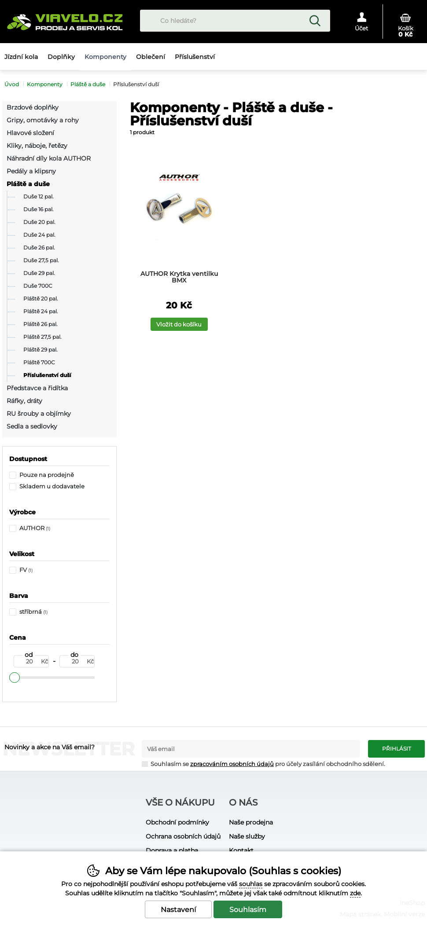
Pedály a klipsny (31, 171)
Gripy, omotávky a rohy (43, 120)
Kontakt (241, 850)
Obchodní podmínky (177, 822)
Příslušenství (195, 57)
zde (355, 893)
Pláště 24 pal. (40, 311)
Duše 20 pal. (39, 222)
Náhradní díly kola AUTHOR (49, 158)
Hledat (314, 21)
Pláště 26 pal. (40, 324)
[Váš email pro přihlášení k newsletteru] (251, 749)
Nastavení (178, 909)
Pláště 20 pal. (40, 299)
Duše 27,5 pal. (41, 260)
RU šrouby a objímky (39, 414)
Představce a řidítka (37, 388)
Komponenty (45, 84)
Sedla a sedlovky (32, 426)
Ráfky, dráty (24, 401)
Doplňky (61, 57)
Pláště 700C (39, 362)
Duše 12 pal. (38, 197)
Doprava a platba (172, 850)
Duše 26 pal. (39, 248)
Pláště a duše (28, 184)
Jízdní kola (21, 57)
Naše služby (247, 836)
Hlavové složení (30, 133)
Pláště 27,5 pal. (42, 337)
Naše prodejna (251, 822)
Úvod (11, 84)
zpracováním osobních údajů (232, 764)
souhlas (250, 884)
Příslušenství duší (47, 375)
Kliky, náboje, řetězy (37, 146)
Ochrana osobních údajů (183, 836)
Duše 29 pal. (39, 273)
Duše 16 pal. (38, 209)
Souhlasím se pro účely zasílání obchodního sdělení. (263, 763)
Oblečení (150, 57)
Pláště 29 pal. (40, 350)
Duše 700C (37, 286)
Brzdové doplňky (33, 107)
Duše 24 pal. (39, 235)
